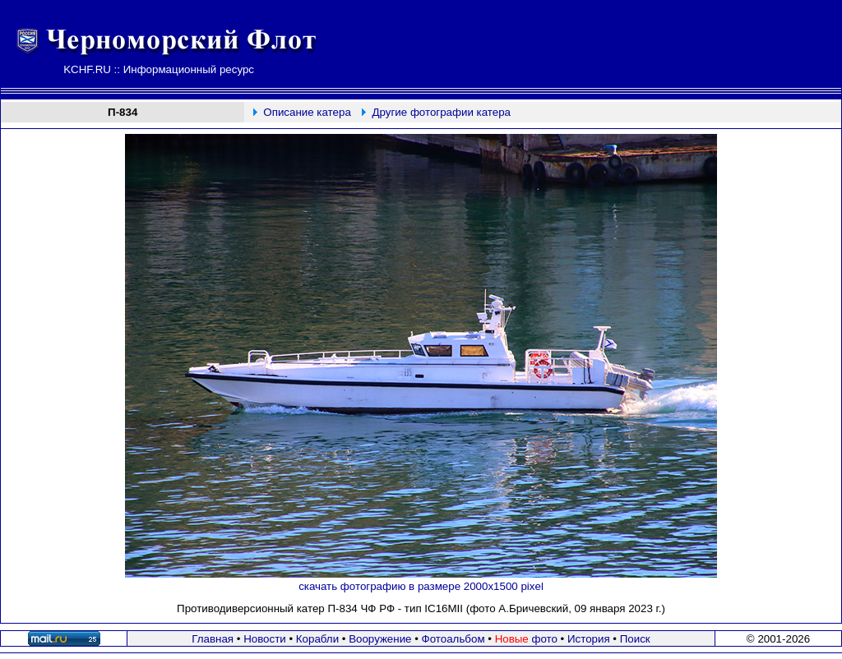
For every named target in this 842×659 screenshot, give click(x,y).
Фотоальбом (453, 639)
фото (526, 639)
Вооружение (380, 639)
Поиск (635, 639)
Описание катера (306, 112)
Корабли (317, 639)
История (588, 639)
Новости (264, 639)
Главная (213, 639)
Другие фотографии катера (441, 112)
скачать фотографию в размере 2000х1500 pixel (421, 586)
